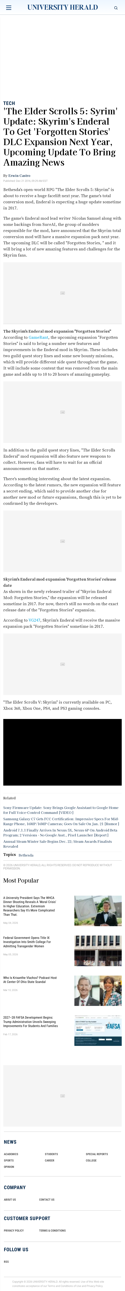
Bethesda (26, 855)
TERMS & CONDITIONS (52, 1230)
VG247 (34, 620)
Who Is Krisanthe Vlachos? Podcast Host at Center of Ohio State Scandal (30, 980)
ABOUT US (10, 1199)
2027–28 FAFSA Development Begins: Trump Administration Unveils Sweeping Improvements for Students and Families (30, 1022)
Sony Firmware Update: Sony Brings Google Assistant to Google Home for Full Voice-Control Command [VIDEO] (60, 810)
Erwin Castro (19, 175)
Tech (9, 103)
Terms (51, 1286)
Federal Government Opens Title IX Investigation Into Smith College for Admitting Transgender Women (27, 942)
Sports (9, 1160)
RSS (6, 1261)
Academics (11, 1154)
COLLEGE (91, 1160)
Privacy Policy (95, 1286)
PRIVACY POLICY (14, 1230)
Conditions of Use (71, 1286)
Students (51, 1154)
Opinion (9, 1166)
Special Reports (97, 1154)
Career (49, 1160)
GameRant (38, 337)
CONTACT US (47, 1199)
